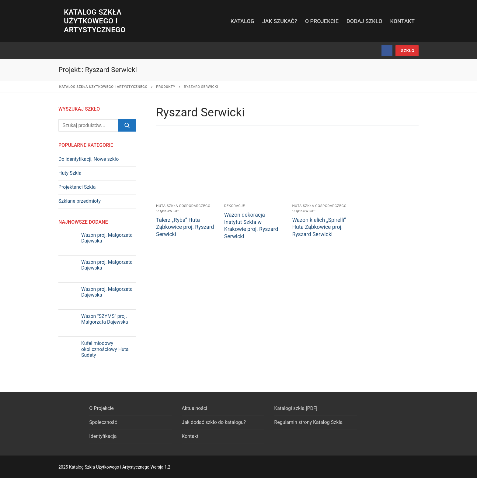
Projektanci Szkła (77, 187)
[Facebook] (386, 50)
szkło (408, 50)
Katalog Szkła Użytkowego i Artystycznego (95, 21)
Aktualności (194, 408)
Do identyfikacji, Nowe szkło (88, 159)
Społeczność (103, 422)
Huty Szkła (70, 173)
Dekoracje (234, 206)
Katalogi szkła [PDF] (295, 408)
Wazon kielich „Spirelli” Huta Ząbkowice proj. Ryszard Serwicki (319, 227)
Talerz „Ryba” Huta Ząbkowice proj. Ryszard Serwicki (185, 227)
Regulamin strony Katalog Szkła (308, 422)
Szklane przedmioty (79, 201)
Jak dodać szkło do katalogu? (214, 422)
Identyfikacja (103, 436)
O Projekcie (101, 408)
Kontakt (190, 436)
